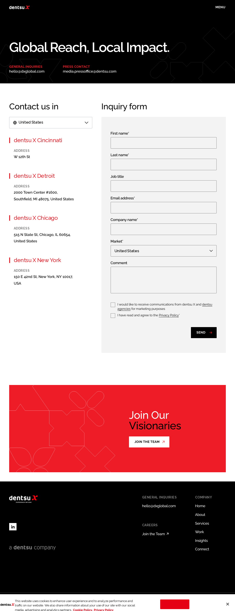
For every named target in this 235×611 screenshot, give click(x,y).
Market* (117, 241)
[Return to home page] (19, 7)
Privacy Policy (169, 315)
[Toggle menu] (220, 7)
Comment (119, 263)
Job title (117, 177)
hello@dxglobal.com (27, 71)
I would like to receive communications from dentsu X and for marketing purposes (165, 307)
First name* (120, 134)
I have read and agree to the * (149, 315)
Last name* (120, 155)
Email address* (123, 198)
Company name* (124, 220)
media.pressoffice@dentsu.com (90, 71)
